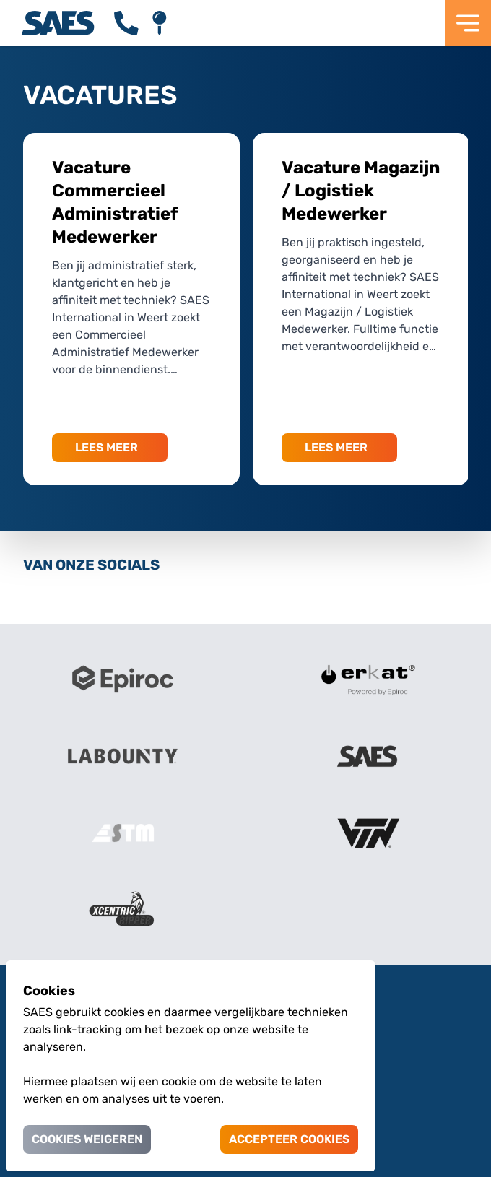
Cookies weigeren (87, 1139)
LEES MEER (106, 447)
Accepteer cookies (289, 1139)
